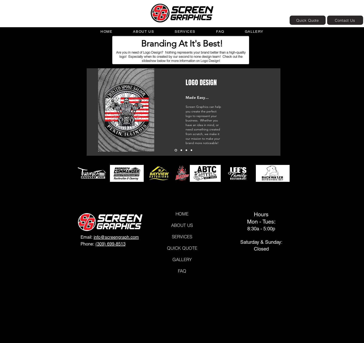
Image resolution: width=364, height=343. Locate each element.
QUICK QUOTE (182, 248)
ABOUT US (182, 225)
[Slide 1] (176, 150)
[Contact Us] (345, 20)
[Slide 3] (186, 150)
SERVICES (182, 236)
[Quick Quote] (308, 20)
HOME (182, 214)
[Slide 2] (181, 150)
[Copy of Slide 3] (191, 150)
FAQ (182, 271)
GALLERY (182, 259)
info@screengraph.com (116, 237)
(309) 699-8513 (110, 244)
